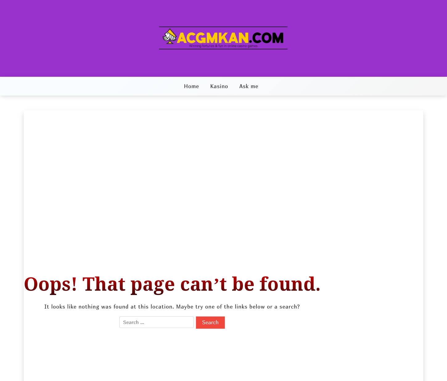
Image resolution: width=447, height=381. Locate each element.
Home (191, 86)
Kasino (219, 86)
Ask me (248, 86)
